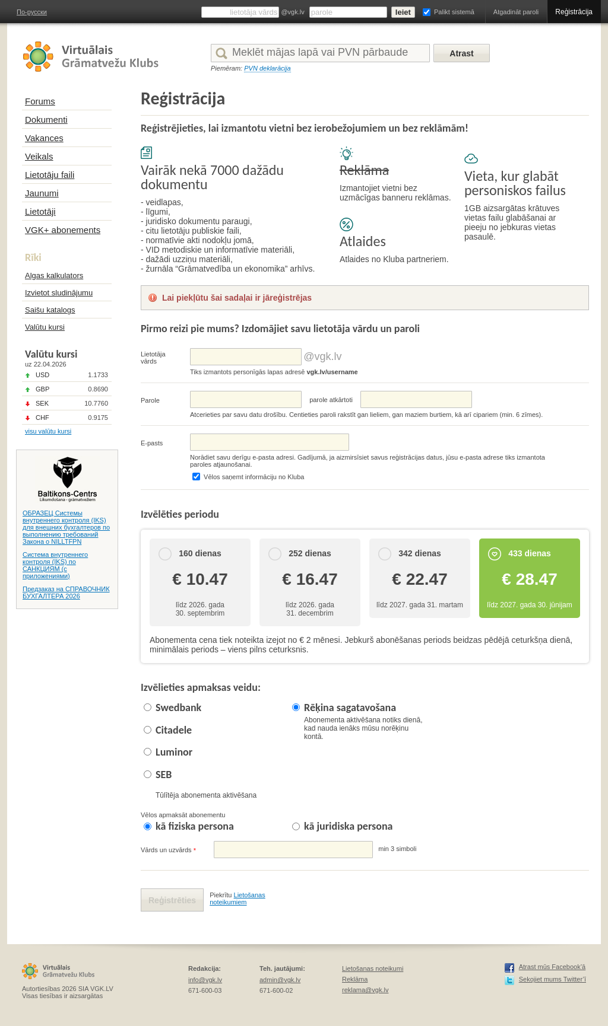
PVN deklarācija (267, 68)
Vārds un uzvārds (168, 850)
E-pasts (152, 443)
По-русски (32, 11)
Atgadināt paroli (516, 11)
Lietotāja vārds (153, 358)
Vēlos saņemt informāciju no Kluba (254, 476)
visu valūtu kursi (48, 431)
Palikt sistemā (454, 11)
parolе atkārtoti (331, 399)
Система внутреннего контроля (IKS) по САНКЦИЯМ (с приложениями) (55, 565)
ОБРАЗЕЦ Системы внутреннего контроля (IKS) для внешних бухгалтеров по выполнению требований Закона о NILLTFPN (66, 527)
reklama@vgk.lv (365, 989)
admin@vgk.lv (279, 979)
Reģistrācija (574, 12)
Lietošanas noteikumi (372, 968)
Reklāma (355, 979)
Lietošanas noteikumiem (237, 898)
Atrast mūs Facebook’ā (552, 966)
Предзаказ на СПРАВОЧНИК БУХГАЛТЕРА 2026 (66, 592)
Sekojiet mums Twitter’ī (552, 979)
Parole (150, 400)
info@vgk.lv (205, 979)
